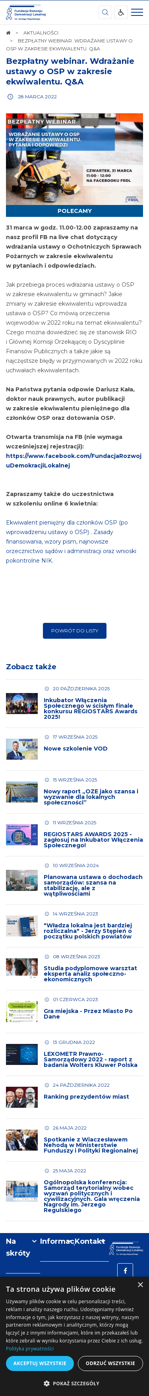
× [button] (140, 1285)
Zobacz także (31, 667)
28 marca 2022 (37, 97)
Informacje (57, 1241)
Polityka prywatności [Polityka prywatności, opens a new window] (30, 1348)
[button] (74, 1383)
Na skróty (18, 1247)
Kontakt (90, 1241)
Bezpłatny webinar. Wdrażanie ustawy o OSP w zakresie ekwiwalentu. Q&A (70, 71)
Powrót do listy (74, 631)
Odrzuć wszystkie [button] (110, 1363)
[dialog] (74, 1336)
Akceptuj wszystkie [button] (40, 1363)
